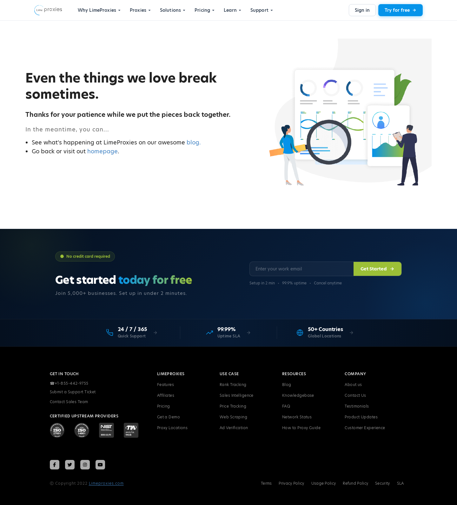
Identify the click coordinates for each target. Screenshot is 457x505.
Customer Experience (365, 428)
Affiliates (166, 395)
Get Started (377, 269)
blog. (194, 142)
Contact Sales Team (69, 402)
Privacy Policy (291, 483)
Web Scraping (233, 417)
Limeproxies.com (106, 483)
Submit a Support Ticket (73, 392)
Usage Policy (323, 483)
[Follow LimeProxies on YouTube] (100, 464)
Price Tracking (233, 406)
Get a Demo (168, 417)
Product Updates (361, 417)
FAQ (286, 406)
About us (353, 385)
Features (165, 385)
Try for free (400, 10)
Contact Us (355, 395)
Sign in (362, 10)
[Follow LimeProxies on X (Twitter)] (70, 464)
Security (382, 483)
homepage (102, 151)
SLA (400, 483)
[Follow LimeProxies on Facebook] (54, 464)
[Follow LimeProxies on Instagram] (85, 464)
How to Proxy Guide (301, 428)
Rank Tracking (233, 385)
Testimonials (357, 406)
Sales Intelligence (237, 395)
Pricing (163, 406)
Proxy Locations (172, 428)
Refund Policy (355, 483)
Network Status (297, 417)
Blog (286, 385)
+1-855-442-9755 (69, 384)
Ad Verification (234, 428)
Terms (266, 483)
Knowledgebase (298, 395)
